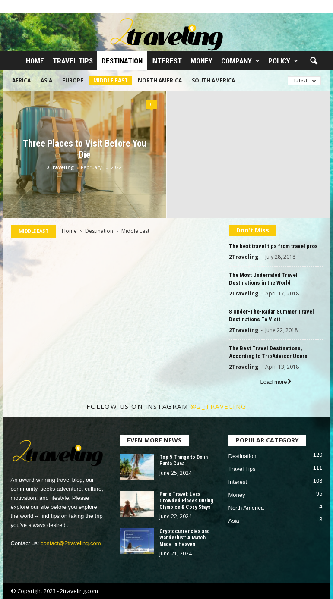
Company (240, 60)
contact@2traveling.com (71, 543)
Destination (122, 60)
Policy (283, 60)
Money (201, 60)
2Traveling (60, 167)
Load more (275, 382)
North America (160, 80)
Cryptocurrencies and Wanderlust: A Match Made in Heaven (184, 537)
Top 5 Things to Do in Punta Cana (183, 460)
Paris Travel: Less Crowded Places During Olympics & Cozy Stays (186, 500)
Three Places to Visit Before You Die (84, 149)
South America (213, 80)
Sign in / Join (19, 6)
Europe (72, 80)
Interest (166, 60)
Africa (21, 80)
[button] (313, 61)
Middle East (110, 80)
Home (35, 60)
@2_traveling (218, 406)
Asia (46, 80)
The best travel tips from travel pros (273, 246)
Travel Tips (73, 60)
